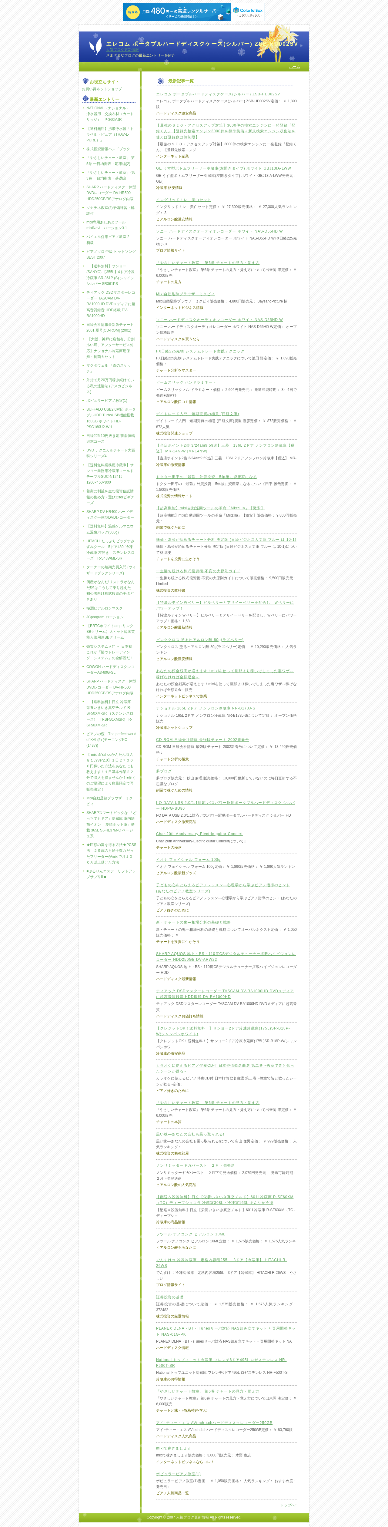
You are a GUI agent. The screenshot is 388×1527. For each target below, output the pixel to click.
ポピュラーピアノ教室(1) (178, 1474)
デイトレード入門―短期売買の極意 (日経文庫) (197, 414)
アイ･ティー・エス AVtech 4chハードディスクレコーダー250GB (214, 1423)
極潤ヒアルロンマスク (104, 608)
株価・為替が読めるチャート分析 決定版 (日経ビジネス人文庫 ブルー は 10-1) (226, 539)
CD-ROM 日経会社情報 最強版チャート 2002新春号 (202, 740)
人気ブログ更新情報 (122, 50)
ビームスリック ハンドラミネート (186, 382)
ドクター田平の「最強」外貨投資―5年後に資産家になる (206, 477)
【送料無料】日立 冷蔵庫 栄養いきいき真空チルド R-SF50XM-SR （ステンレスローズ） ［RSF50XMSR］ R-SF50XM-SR (110, 713)
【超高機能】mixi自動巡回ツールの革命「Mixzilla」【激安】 (210, 508)
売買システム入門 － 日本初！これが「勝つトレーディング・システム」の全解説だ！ (111, 652)
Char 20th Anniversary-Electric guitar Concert (199, 834)
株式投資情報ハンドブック (108, 149)
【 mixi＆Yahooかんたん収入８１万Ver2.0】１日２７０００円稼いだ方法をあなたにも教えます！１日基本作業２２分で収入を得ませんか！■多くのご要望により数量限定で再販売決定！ (111, 772)
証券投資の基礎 (170, 1297)
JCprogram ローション (105, 617)
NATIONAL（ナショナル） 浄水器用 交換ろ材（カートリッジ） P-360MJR (110, 114)
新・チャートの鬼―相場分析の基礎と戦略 (193, 922)
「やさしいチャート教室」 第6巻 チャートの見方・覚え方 (207, 263)
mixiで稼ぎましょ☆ (173, 1448)
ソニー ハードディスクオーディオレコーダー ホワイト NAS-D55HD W (219, 231)
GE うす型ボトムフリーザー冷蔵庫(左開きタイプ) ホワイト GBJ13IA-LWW (223, 168)
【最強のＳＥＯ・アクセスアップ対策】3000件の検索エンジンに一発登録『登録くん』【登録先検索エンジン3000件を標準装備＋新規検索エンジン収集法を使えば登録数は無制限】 (226, 131)
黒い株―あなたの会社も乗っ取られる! (190, 1134)
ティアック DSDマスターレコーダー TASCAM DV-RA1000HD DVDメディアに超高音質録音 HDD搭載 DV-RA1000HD (110, 304)
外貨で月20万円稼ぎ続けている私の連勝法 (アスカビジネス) (110, 386)
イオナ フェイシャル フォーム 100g (188, 860)
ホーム (294, 66)
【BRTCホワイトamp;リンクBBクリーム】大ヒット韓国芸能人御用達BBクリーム (110, 632)
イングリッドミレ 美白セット (183, 200)
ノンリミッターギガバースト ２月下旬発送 (195, 1165)
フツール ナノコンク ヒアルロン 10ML (191, 1234)
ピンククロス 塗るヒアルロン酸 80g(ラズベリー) (200, 640)
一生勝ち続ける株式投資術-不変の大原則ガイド (198, 571)
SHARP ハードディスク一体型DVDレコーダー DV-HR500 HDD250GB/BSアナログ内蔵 (111, 193)
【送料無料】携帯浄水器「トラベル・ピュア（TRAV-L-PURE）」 (110, 134)
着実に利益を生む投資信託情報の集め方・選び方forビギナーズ (110, 497)
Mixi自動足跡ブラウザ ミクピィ (185, 294)
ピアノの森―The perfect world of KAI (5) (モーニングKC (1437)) (111, 740)
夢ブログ (164, 771)
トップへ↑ (288, 1505)
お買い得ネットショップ (102, 89)
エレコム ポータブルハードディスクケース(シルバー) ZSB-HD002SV (218, 94)
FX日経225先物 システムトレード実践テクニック (200, 351)
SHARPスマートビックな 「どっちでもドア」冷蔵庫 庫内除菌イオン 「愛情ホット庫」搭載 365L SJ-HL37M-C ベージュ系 (111, 824)
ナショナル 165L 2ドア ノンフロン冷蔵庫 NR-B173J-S (206, 708)
